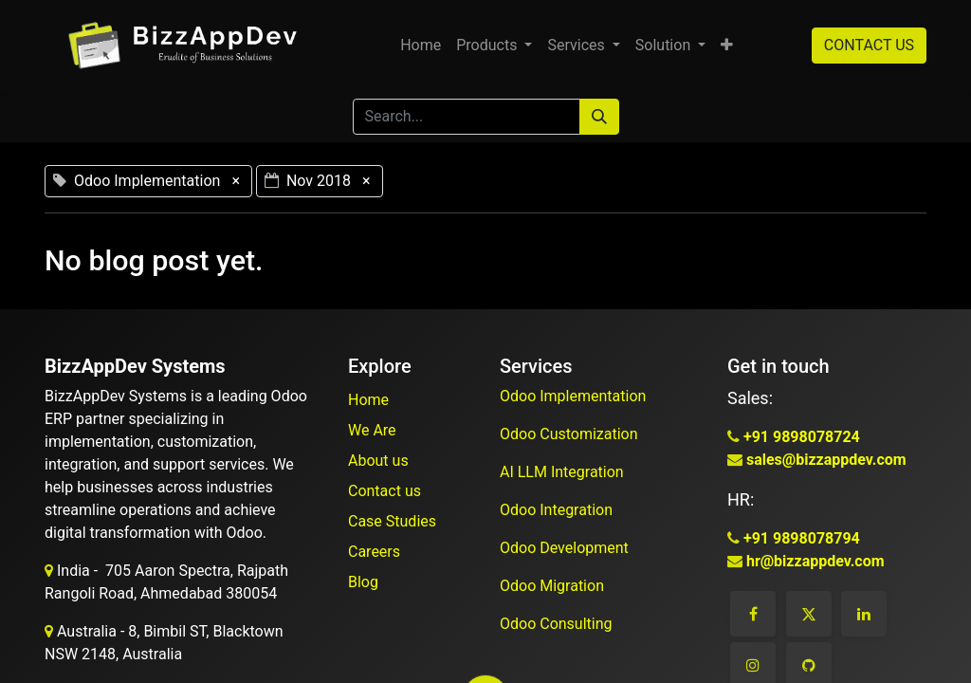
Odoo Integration (558, 510)
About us (378, 461)
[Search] (599, 117)
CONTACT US (869, 45)
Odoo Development (566, 548)
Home (368, 400)
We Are (372, 430)
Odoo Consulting (558, 624)
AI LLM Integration (562, 472)
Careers (374, 552)
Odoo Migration (552, 586)
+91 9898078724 (800, 437)
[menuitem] (421, 46)
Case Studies (392, 521)
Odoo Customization (571, 434)
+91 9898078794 (800, 538)
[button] (727, 46)
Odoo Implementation (575, 396)
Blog (363, 582)
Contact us (384, 491)
